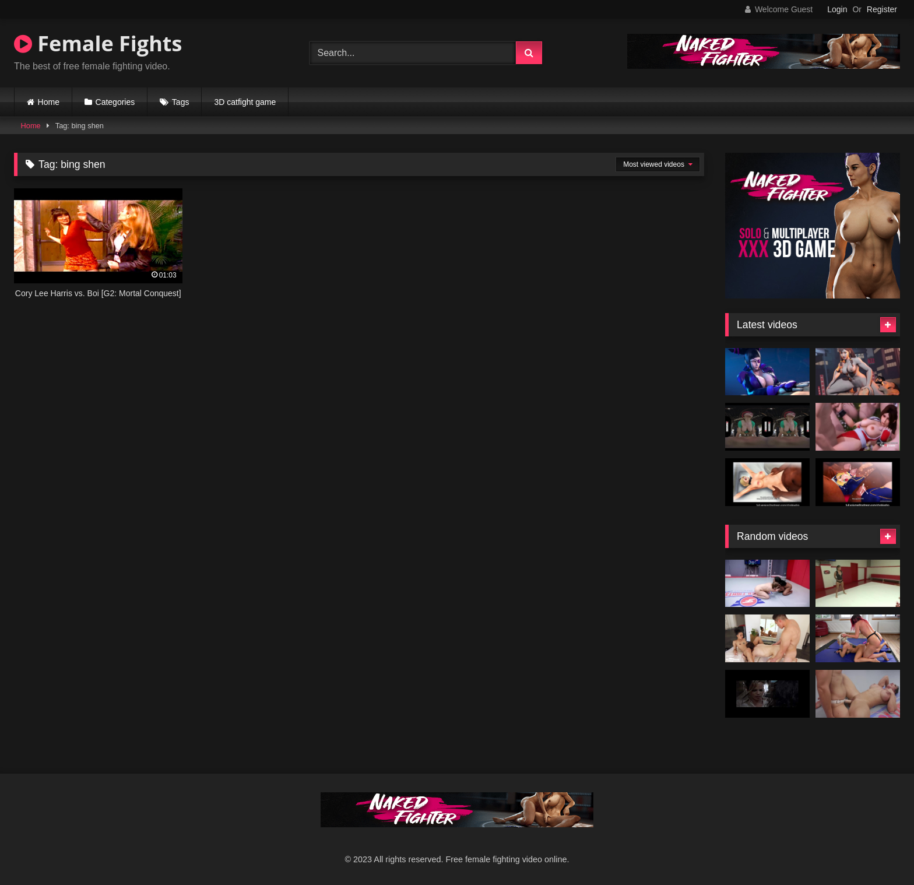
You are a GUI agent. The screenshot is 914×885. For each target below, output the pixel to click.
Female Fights (98, 43)
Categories (115, 102)
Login (837, 9)
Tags (180, 102)
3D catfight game (245, 102)
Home (48, 102)
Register (882, 9)
